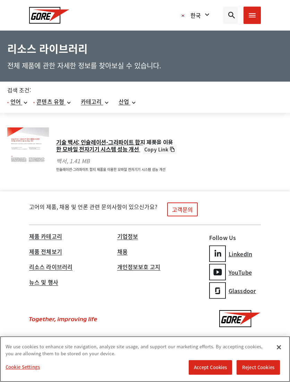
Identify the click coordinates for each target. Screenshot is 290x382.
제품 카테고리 (45, 236)
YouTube (230, 272)
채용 (122, 252)
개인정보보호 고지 (139, 267)
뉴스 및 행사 (43, 282)
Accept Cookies (210, 367)
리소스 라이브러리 (50, 267)
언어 (19, 101)
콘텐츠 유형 (53, 101)
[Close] (279, 347)
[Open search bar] (230, 15)
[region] (145, 359)
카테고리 (95, 101)
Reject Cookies (258, 367)
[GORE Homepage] (49, 15)
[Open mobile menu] (252, 15)
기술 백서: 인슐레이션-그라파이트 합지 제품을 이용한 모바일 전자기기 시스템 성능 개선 (114, 145)
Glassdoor (232, 290)
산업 (127, 101)
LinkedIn (230, 253)
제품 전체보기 (45, 252)
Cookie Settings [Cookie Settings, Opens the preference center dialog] (23, 367)
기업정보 (127, 236)
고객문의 (182, 209)
